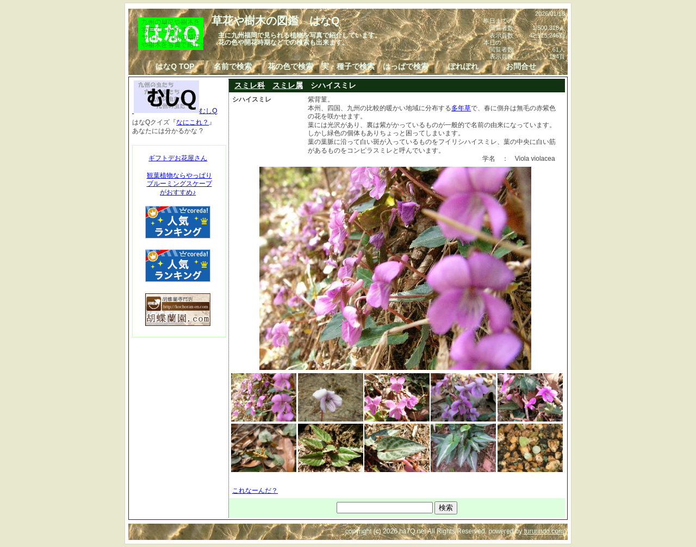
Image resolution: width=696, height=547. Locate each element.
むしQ (174, 111)
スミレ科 (249, 85)
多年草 (461, 108)
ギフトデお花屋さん (177, 158)
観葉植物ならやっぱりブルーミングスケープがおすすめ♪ (179, 184)
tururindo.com (544, 531)
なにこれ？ (192, 122)
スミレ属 (287, 85)
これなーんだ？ (255, 490)
